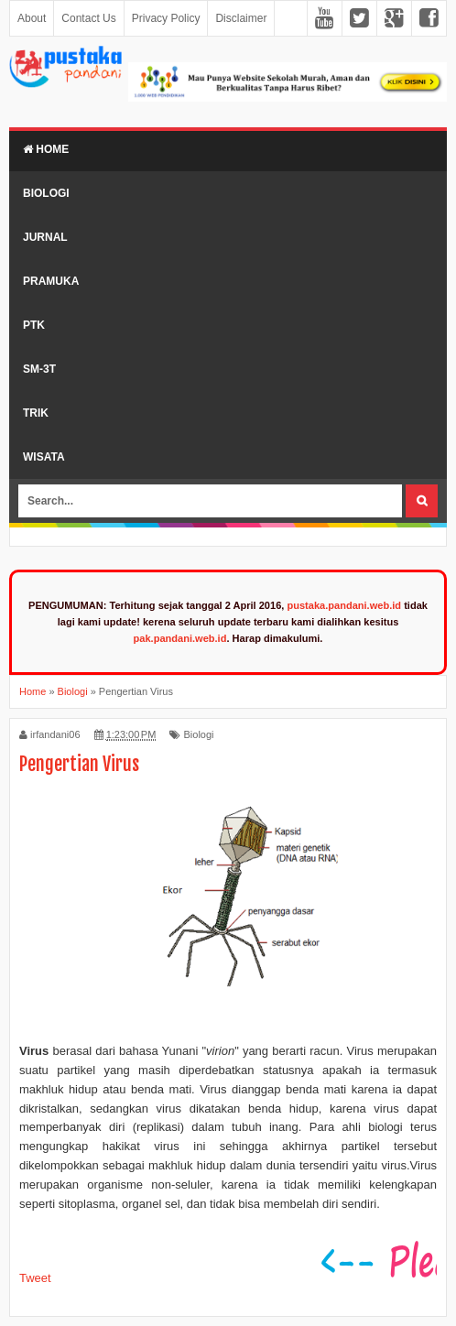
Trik (36, 413)
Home (46, 149)
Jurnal (45, 237)
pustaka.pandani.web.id (344, 605)
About (31, 18)
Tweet (35, 1278)
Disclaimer (240, 18)
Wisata (44, 457)
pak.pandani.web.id (180, 638)
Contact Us (88, 18)
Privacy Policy (166, 18)
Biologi (46, 193)
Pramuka (51, 281)
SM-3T (39, 369)
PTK (34, 325)
